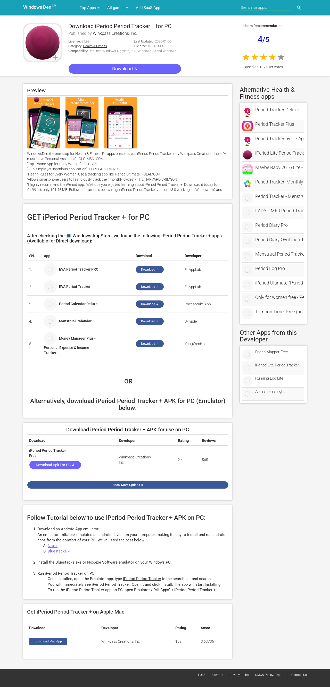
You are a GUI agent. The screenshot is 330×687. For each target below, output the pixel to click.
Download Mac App (48, 641)
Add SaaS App (148, 7)
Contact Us (299, 675)
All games (117, 7)
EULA (201, 675)
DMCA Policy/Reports (270, 675)
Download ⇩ (125, 68)
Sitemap (217, 675)
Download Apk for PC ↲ (55, 465)
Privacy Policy (239, 675)
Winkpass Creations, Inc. (115, 33)
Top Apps (90, 7)
